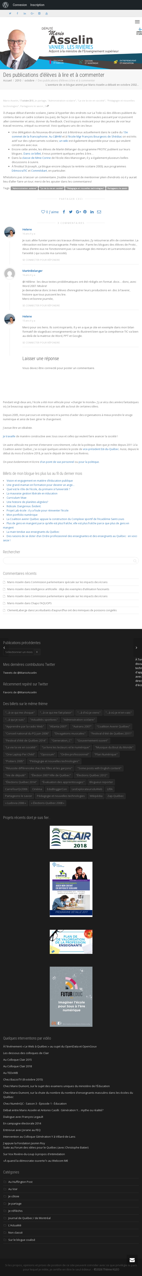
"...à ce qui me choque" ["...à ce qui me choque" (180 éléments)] (20, 712)
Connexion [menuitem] (20, 5)
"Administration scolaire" (62, 100)
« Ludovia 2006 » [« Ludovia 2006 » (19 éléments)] (15, 803)
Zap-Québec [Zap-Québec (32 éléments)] (115, 796)
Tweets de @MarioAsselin (20, 673)
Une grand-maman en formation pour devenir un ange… (41, 485)
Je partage (40, 100)
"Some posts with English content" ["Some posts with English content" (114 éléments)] (99, 768)
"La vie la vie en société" (91, 100)
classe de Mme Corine (36, 158)
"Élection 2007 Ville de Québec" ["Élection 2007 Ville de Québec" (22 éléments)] (51, 775)
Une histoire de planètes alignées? (27, 502)
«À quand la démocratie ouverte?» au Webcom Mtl (35, 1161)
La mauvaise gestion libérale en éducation (32, 493)
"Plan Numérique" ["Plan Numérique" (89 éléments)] (106, 754)
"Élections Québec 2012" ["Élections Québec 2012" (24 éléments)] (91, 775)
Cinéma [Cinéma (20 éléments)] (37, 789)
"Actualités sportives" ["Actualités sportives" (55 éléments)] (44, 719)
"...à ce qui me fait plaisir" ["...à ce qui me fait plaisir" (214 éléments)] (56, 712)
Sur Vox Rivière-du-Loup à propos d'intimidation (34, 1154)
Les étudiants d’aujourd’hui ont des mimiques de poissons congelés (76, 610)
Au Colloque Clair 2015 (17, 1060)
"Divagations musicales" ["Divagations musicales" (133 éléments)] (70, 733)
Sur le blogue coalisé (21, 1240)
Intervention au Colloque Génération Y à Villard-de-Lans (39, 1136)
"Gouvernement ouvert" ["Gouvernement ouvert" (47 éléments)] (92, 740)
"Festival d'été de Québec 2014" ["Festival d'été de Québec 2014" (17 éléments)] (25, 740)
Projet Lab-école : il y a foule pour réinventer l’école (38, 510)
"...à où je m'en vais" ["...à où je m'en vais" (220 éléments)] (118, 712)
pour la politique (89, 462)
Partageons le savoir (31, 106)
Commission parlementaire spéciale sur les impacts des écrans (69, 582)
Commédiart (39, 170)
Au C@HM (55, 136)
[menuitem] (5, 5)
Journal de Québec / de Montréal (29, 1218)
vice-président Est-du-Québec (101, 449)
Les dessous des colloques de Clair (26, 1053)
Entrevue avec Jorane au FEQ (22, 1130)
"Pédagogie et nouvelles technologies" (85, 188)
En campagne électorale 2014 (22, 1123)
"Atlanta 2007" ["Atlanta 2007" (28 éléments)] (58, 726)
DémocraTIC (19, 170)
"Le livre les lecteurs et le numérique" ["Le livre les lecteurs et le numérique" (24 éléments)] (66, 747)
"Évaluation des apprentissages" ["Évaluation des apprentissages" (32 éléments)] (63, 782)
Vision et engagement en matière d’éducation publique (40, 480)
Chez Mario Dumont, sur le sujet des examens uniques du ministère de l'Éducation (56, 1086)
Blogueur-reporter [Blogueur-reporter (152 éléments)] (101, 782)
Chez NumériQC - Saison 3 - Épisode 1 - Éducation (35, 1103)
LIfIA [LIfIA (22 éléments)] (110, 789)
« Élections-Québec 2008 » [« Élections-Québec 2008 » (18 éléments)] (47, 803)
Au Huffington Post (20, 1182)
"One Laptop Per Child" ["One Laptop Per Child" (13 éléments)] (20, 754)
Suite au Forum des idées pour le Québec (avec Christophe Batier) (45, 1147)
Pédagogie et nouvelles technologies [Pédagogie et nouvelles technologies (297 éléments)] (61, 796)
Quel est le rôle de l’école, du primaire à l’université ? (38, 489)
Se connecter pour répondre (41, 259)
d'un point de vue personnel (57, 462)
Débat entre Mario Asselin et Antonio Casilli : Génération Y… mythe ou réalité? (53, 1110)
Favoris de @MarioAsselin (20, 692)
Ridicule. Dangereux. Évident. (24, 506)
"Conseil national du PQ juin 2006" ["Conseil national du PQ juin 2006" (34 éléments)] (27, 733)
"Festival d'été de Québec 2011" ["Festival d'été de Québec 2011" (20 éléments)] (111, 733)
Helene (27, 229)
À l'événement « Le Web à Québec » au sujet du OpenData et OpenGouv (50, 1046)
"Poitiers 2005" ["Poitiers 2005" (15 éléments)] (14, 761)
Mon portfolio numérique (22, 515)
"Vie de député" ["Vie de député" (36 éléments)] (15, 775)
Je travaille (9, 436)
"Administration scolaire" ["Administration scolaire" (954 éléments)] (79, 719)
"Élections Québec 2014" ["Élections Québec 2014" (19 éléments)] (21, 782)
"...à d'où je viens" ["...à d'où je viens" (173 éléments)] (89, 712)
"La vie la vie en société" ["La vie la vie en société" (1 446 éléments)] (21, 747)
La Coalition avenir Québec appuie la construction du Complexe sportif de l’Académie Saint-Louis (65, 519)
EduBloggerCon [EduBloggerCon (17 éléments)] (57, 789)
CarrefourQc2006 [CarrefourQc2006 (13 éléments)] (16, 789)
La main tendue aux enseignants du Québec (33, 532)
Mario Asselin (15, 582)
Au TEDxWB (10, 1073)
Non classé (15, 1232)
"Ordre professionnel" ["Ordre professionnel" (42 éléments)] (74, 754)
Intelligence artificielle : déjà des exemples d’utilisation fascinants (70, 589)
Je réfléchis (15, 1211)
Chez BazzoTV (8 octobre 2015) (23, 1079)
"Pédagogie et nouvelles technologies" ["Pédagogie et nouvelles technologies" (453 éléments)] (54, 761)
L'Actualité (14, 1225)
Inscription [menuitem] (37, 5)
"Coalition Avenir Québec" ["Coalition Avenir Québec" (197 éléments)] (113, 726)
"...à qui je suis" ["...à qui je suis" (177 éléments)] (15, 719)
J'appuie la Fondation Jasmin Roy (24, 1143)
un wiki (63, 141)
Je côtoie (13, 1196)
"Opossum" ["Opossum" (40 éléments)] (47, 754)
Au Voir (13, 1189)
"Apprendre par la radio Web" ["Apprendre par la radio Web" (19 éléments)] (24, 726)
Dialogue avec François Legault (23, 1117)
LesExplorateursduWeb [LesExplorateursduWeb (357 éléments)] (87, 789)
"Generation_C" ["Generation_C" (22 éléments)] (61, 740)
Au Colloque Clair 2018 (17, 1066)
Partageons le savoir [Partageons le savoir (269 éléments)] (18, 796)
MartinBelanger (32, 271)
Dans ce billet (32, 153)
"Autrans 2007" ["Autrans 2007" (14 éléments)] (82, 726)
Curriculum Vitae (16, 498)
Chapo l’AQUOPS (41, 603)
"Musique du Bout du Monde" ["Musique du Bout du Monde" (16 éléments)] (114, 747)
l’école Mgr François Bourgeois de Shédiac (95, 136)
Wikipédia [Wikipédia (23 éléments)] (96, 796)
